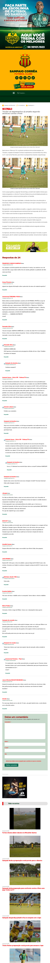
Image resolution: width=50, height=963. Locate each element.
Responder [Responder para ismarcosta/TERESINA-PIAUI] (4, 319)
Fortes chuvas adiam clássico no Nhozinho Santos (19, 833)
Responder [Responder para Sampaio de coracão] (4, 636)
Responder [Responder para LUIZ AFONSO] (4, 570)
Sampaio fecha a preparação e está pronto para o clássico (22, 860)
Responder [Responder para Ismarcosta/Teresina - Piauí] (7, 673)
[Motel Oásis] (14, 797)
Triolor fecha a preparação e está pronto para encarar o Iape (22, 945)
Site (6, 754)
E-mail (6, 747)
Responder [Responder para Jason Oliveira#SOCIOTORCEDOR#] (4, 692)
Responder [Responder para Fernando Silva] (4, 338)
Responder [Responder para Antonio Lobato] (6, 414)
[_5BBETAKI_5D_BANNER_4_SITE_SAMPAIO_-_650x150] (25, 253)
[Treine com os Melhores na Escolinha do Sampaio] (25, 49)
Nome (6, 741)
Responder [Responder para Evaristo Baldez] (4, 599)
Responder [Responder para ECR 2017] (4, 537)
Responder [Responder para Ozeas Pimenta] (4, 289)
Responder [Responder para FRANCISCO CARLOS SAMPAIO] (4, 275)
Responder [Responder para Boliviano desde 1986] (6, 584)
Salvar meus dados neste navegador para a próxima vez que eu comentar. (23, 761)
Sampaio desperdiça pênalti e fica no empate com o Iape (21, 918)
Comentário (8, 722)
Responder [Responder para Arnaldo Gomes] (4, 551)
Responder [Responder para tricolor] (4, 708)
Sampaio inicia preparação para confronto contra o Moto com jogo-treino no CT (23, 889)
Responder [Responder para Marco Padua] (4, 613)
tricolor (4, 699)
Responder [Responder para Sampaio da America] (7, 370)
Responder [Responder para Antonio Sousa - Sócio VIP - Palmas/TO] (4, 400)
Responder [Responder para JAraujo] (4, 514)
